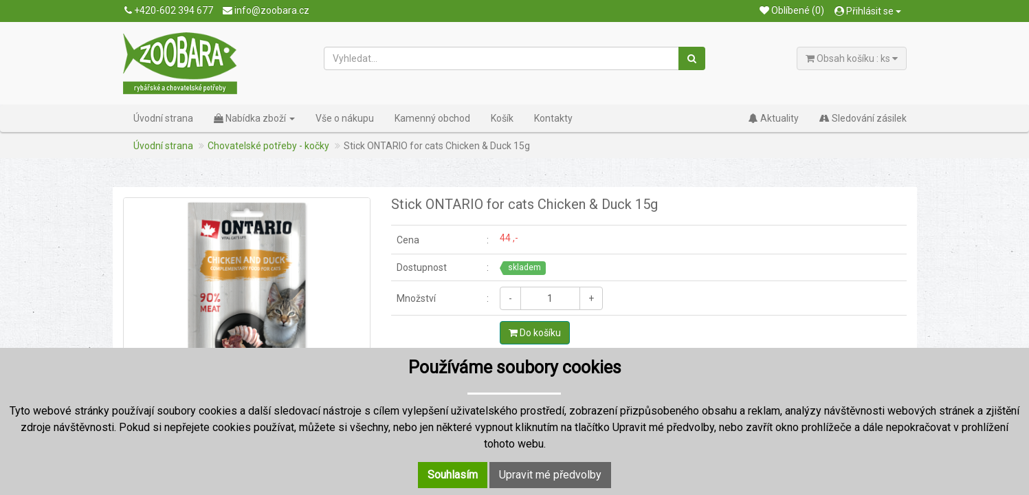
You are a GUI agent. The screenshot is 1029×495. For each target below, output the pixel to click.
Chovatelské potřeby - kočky (268, 145)
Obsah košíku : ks (852, 58)
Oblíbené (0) (792, 10)
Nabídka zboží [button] (254, 118)
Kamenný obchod (432, 118)
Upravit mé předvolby (550, 474)
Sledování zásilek (863, 118)
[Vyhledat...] (502, 58)
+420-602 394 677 (168, 10)
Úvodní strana (163, 118)
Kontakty (553, 118)
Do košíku (535, 332)
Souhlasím (453, 474)
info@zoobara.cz (266, 10)
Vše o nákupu (345, 118)
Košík (502, 118)
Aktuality (774, 118)
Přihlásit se (867, 11)
